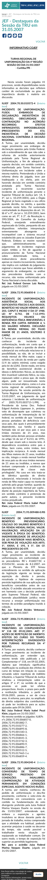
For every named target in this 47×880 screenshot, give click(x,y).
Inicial (4, 14)
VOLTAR (40, 42)
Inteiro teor (8, 515)
